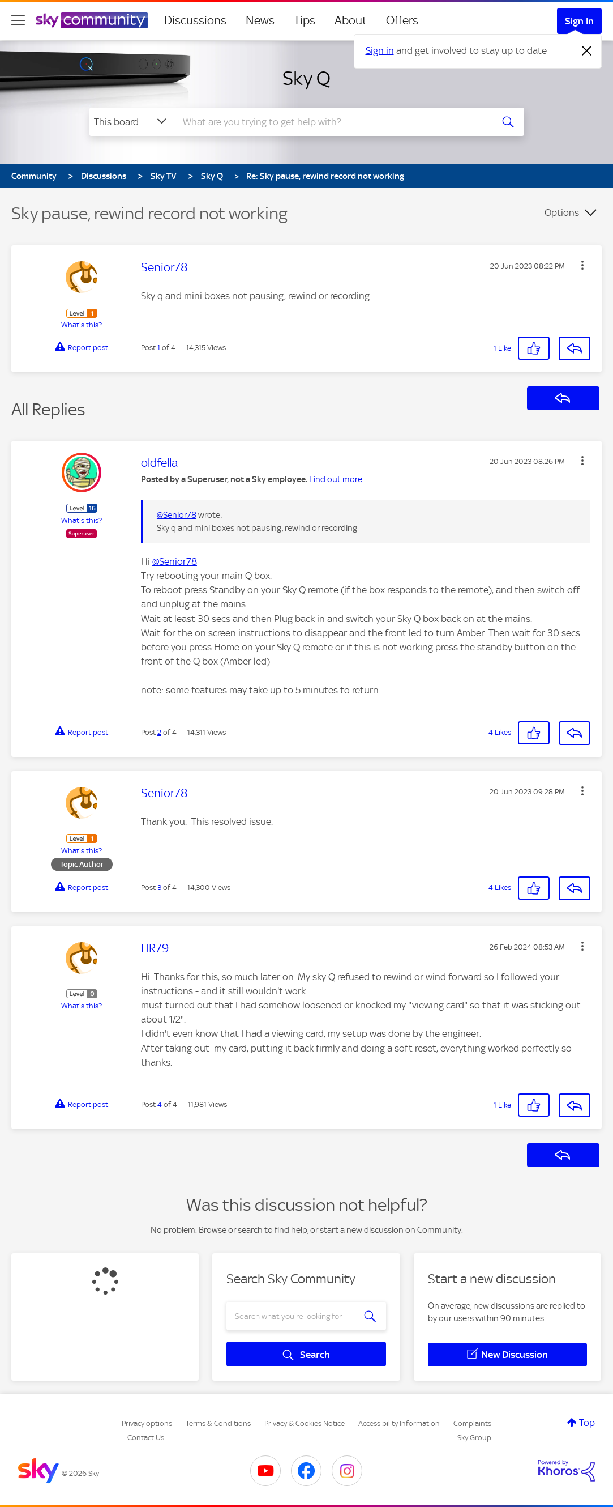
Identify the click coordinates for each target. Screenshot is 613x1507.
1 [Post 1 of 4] (158, 347)
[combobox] (331, 122)
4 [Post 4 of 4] (159, 1104)
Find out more (335, 479)
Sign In (579, 21)
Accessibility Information (399, 1423)
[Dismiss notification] (587, 51)
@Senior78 (176, 515)
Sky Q (306, 78)
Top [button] (587, 1422)
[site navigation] (18, 20)
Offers (402, 20)
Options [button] (562, 212)
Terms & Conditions (218, 1423)
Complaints (472, 1423)
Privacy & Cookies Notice (304, 1423)
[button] (582, 265)
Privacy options (147, 1423)
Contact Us (145, 1437)
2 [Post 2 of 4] (159, 732)
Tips (304, 20)
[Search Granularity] (131, 122)
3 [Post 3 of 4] (159, 887)
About (351, 20)
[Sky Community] (92, 20)
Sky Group (474, 1437)
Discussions (195, 20)
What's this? (81, 325)
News (260, 20)
